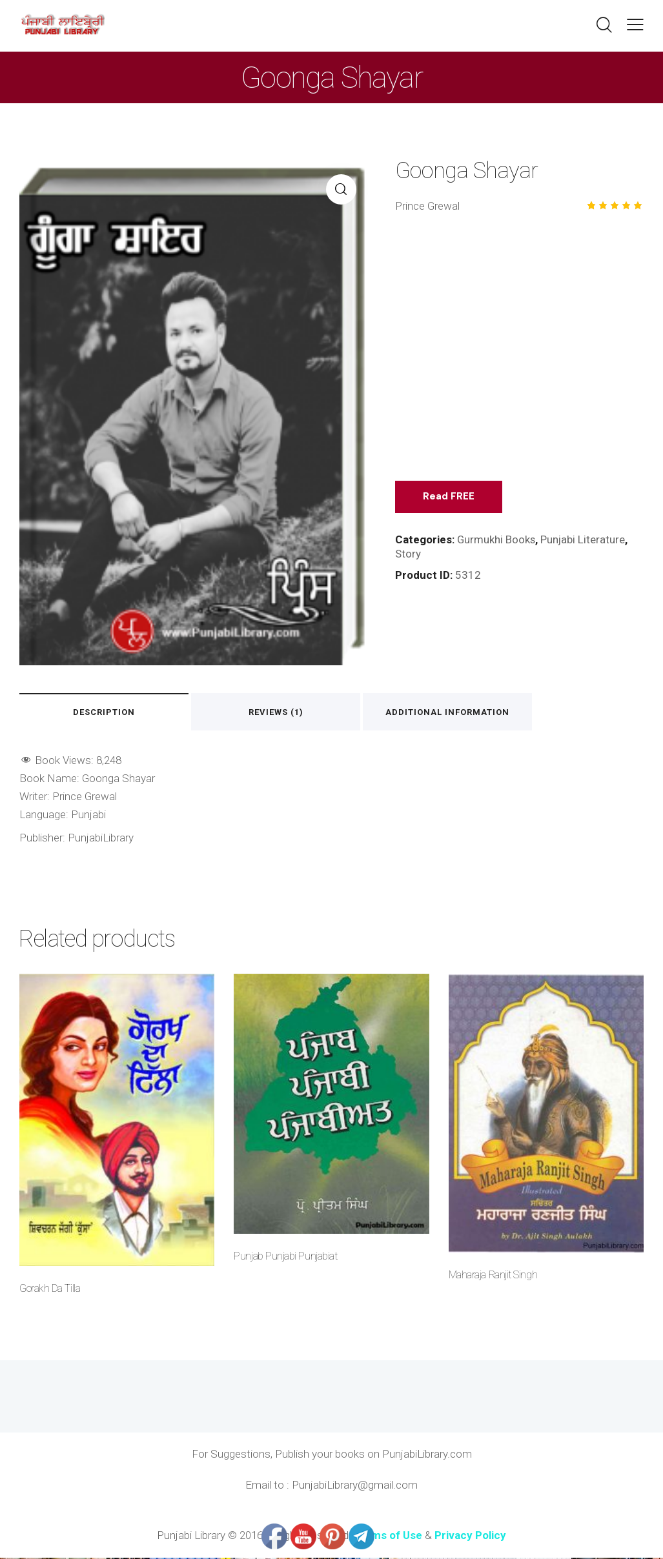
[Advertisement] (519, 353)
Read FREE (450, 496)
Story (408, 553)
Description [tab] (109, 713)
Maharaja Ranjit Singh (493, 1276)
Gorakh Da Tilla (49, 1289)
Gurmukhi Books (496, 539)
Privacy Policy (470, 1536)
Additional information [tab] (473, 713)
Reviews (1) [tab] (291, 713)
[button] (635, 24)
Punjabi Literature (584, 539)
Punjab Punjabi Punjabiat (285, 1257)
